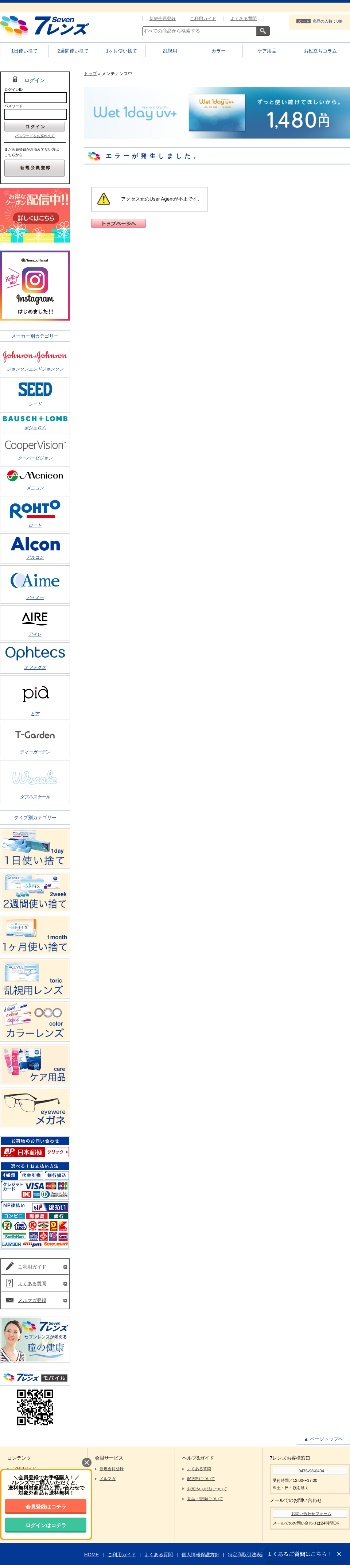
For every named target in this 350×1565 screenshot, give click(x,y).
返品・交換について (205, 1498)
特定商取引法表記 (247, 1554)
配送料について (201, 1478)
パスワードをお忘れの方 (35, 136)
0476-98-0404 (311, 1471)
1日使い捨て (24, 51)
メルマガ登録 (32, 1300)
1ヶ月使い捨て (121, 51)
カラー (218, 51)
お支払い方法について (207, 1489)
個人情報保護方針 (200, 1554)
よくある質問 (243, 18)
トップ (90, 73)
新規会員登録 (162, 18)
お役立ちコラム (320, 51)
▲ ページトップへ (323, 1439)
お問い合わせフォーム (311, 1513)
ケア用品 (266, 51)
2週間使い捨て (72, 51)
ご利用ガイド (203, 18)
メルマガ (108, 1478)
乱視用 (170, 51)
